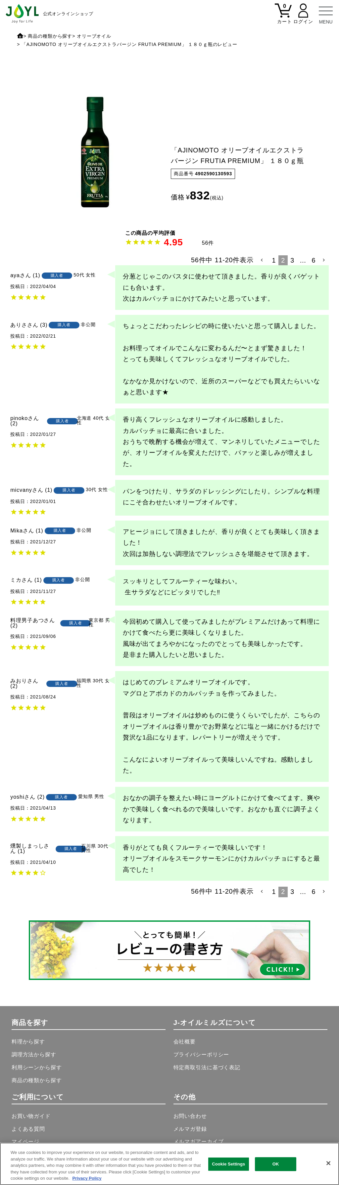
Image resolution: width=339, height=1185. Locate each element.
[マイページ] (303, 17)
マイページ (25, 1141)
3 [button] (292, 260)
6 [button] (314, 260)
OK (275, 1164)
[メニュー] (326, 13)
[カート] (283, 17)
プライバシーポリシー (201, 1054)
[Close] (328, 1163)
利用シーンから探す (37, 1067)
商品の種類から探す (50, 36)
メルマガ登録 (190, 1129)
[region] (169, 1164)
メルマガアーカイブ (198, 1141)
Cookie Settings (228, 1164)
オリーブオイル (94, 36)
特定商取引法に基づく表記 (206, 1067)
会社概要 (184, 1041)
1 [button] (274, 260)
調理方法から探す (34, 1054)
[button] (262, 260)
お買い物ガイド (31, 1116)
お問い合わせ (190, 1116)
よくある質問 (28, 1129)
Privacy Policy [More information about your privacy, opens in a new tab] (86, 1178)
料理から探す (28, 1041)
